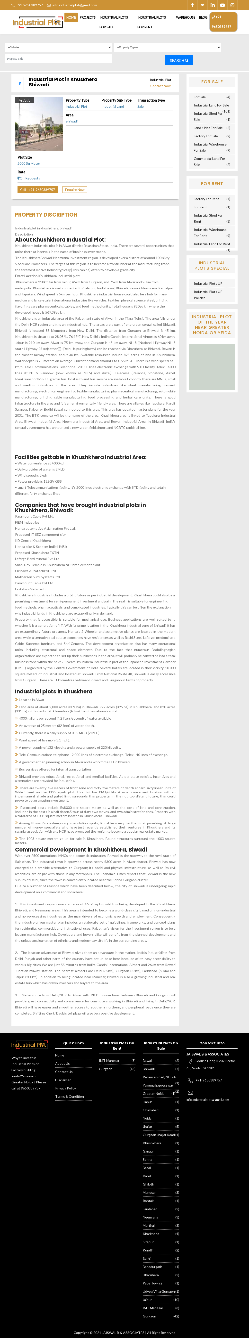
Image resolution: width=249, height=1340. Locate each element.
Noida (147, 1120)
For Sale (200, 99)
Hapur (147, 1104)
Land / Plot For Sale (208, 130)
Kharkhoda (151, 1236)
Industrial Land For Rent (212, 246)
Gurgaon (105, 1071)
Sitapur (148, 1244)
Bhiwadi (149, 1071)
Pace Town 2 (152, 1285)
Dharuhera (151, 1277)
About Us (62, 1066)
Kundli (147, 1252)
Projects (88, 17)
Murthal (149, 1228)
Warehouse (185, 17)
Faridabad (150, 1211)
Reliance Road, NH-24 (159, 1079)
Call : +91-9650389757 (37, 192)
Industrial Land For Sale (211, 107)
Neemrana (150, 1219)
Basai (147, 1170)
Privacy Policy (65, 1090)
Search (182, 62)
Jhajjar (147, 1129)
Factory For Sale (206, 138)
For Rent (200, 209)
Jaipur (147, 1302)
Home (71, 17)
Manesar (149, 1195)
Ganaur (148, 1153)
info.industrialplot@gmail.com (75, 5)
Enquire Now (75, 192)
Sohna (147, 1162)
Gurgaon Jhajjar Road (159, 1137)
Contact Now (160, 88)
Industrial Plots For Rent (151, 22)
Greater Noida (153, 1096)
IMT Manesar (109, 1063)
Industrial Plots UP (208, 286)
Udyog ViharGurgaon (159, 1293)
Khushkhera (152, 1145)
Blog (203, 17)
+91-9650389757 (221, 22)
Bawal (147, 1063)
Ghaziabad (151, 1112)
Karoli (147, 1178)
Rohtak (148, 1203)
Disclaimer (63, 1082)
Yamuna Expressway (158, 1087)
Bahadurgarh (152, 1269)
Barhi (147, 1261)
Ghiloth (148, 1186)
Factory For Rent (206, 201)
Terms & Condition (69, 1098)
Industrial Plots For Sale (113, 22)
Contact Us (64, 1074)
